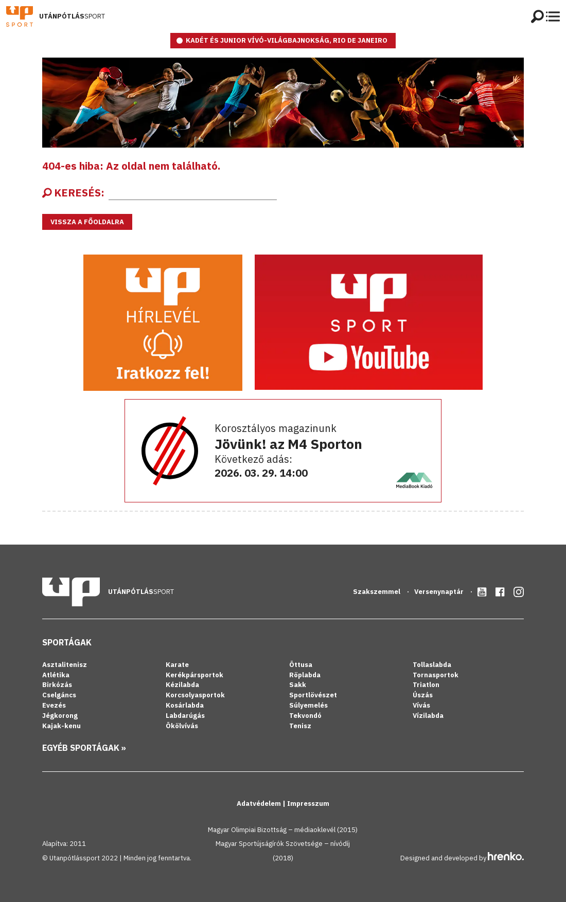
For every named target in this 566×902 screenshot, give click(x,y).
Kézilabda (182, 684)
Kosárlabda (185, 705)
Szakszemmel (377, 591)
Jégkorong (60, 715)
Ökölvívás (182, 725)
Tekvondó (305, 715)
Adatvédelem (259, 803)
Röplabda (305, 675)
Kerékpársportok (194, 675)
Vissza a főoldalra (87, 222)
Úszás (423, 695)
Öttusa (300, 664)
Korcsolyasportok (195, 695)
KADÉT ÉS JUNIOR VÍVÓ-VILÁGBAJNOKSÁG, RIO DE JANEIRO (286, 40)
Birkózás (57, 684)
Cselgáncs (59, 695)
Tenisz (300, 725)
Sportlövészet (313, 695)
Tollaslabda (432, 664)
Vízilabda (428, 715)
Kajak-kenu (61, 725)
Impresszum (308, 803)
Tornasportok (435, 675)
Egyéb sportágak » (84, 748)
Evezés (54, 705)
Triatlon (426, 684)
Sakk (297, 684)
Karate (177, 664)
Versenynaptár (439, 591)
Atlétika (55, 675)
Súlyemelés (308, 705)
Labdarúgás (185, 715)
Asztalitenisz (64, 664)
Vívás (421, 705)
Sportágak (67, 642)
